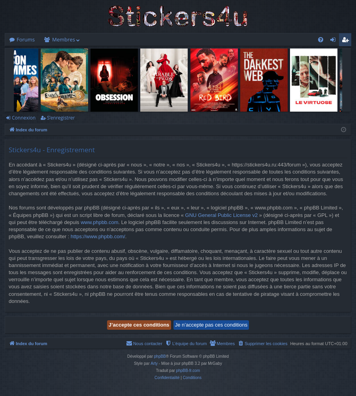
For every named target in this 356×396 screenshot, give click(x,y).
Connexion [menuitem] (334, 41)
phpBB (160, 356)
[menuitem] (321, 39)
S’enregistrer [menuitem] (347, 41)
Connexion (24, 117)
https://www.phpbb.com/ (98, 236)
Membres (63, 39)
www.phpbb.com (99, 222)
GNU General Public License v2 (221, 215)
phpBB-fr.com (188, 370)
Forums (26, 39)
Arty (154, 363)
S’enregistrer (61, 117)
